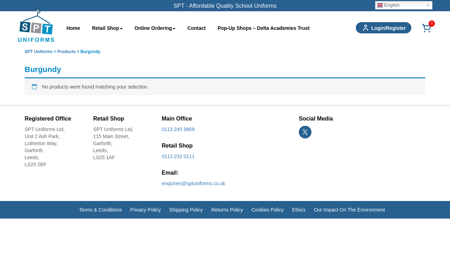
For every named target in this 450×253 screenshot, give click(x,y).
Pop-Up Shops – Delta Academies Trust (264, 28)
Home (73, 28)
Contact (196, 28)
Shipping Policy (186, 210)
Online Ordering (155, 28)
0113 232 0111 (178, 156)
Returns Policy (227, 210)
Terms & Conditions (100, 210)
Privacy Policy (145, 210)
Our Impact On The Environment (349, 210)
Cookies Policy (267, 210)
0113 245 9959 (178, 129)
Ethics (299, 210)
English (388, 5)
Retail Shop (107, 28)
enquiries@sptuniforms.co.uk (193, 183)
